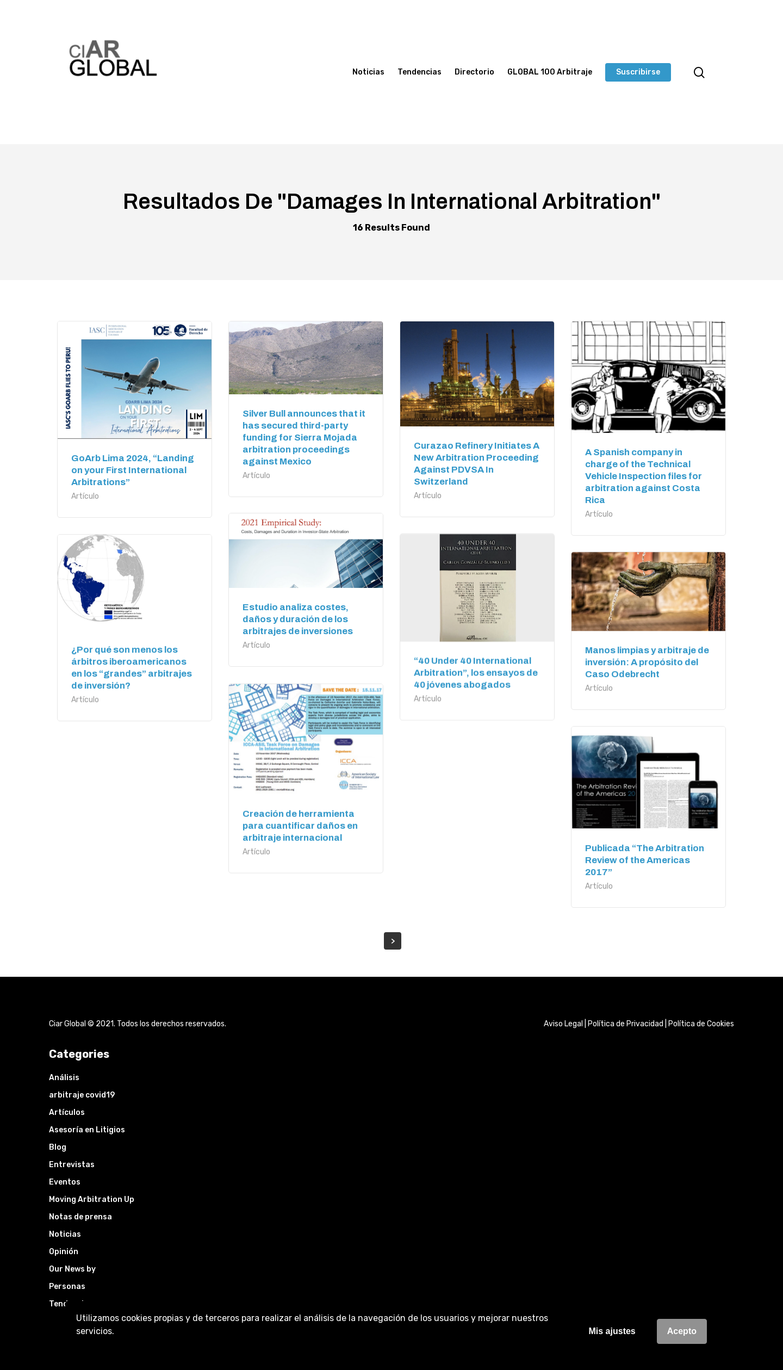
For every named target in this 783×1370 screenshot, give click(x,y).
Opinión (63, 1251)
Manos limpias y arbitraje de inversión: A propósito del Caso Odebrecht (647, 662)
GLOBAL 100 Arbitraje (549, 72)
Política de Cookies (701, 1023)
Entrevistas (72, 1164)
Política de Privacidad (625, 1023)
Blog (57, 1147)
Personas (67, 1286)
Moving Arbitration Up (91, 1199)
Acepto (682, 1331)
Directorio (474, 72)
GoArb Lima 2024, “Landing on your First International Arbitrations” (132, 470)
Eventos (64, 1182)
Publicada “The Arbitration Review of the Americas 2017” (644, 860)
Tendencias (419, 72)
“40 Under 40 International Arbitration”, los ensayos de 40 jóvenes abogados (476, 672)
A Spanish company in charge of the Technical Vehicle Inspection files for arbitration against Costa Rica (643, 476)
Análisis (64, 1077)
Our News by (72, 1269)
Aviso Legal (563, 1023)
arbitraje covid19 (82, 1095)
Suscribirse (638, 72)
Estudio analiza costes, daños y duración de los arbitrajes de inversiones (298, 619)
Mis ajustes (612, 1331)
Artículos (67, 1112)
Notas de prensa (80, 1217)
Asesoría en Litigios (87, 1130)
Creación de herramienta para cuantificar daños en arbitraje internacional (300, 826)
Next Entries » (392, 941)
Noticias (368, 72)
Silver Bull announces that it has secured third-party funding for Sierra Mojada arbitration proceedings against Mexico (304, 437)
